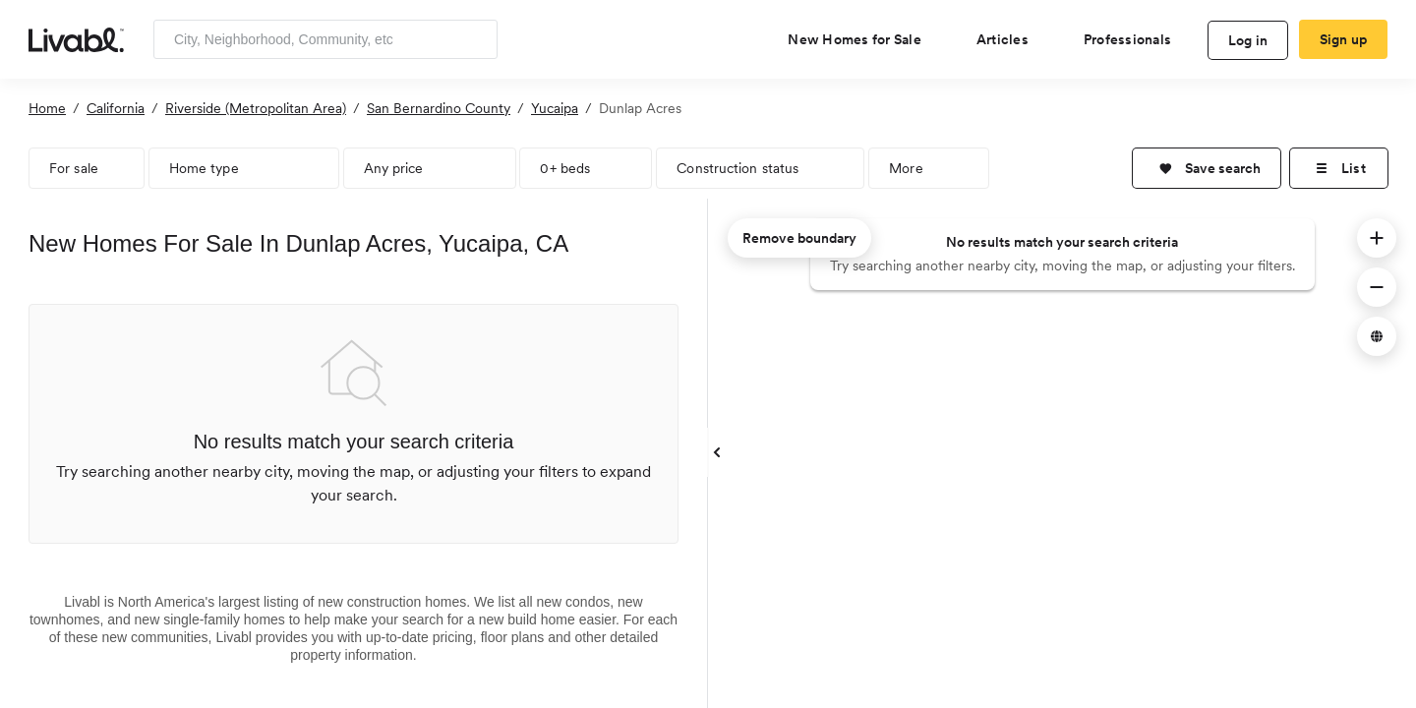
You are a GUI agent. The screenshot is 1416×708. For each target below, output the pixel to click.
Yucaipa (554, 108)
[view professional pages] (1135, 39)
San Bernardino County (438, 108)
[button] (1206, 168)
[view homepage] (76, 38)
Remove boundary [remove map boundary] (799, 238)
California (116, 108)
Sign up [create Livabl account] (1344, 39)
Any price (394, 168)
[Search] (475, 39)
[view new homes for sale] (862, 39)
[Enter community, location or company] (325, 39)
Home (47, 108)
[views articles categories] (1010, 39)
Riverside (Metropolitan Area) (255, 108)
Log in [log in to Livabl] (1248, 40)
